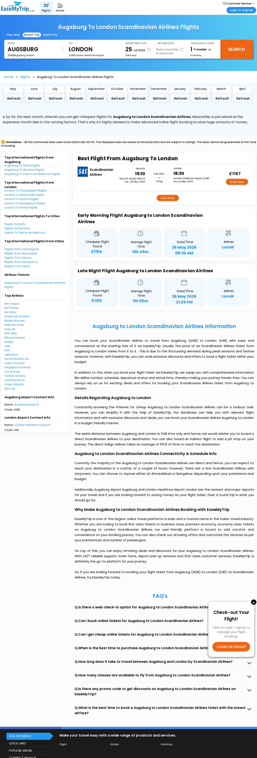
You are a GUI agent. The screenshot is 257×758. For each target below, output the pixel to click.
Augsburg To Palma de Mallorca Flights (32, 174)
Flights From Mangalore (21, 262)
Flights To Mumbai (17, 228)
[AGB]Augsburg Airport (21, 55)
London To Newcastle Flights (24, 195)
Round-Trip (32, 35)
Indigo (9, 342)
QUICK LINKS (17, 743)
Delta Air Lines (14, 325)
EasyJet (10, 329)
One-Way (13, 35)
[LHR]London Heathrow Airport (86, 55)
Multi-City (50, 35)
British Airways (14, 321)
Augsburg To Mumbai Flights (24, 170)
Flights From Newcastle (20, 253)
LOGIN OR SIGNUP (231, 646)
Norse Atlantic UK (16, 359)
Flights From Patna (17, 266)
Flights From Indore (17, 258)
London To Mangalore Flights (24, 203)
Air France (11, 308)
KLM (7, 350)
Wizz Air (10, 389)
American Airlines (17, 316)
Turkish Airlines (15, 376)
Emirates (10, 333)
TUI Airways (12, 372)
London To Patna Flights (21, 207)
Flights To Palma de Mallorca (24, 233)
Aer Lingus (11, 304)
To (70, 43)
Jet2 (7, 346)
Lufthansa (11, 355)
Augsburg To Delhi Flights (22, 165)
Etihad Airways (14, 338)
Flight (63, 744)
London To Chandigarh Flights (25, 190)
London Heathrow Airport (32, 425)
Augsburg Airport (26, 404)
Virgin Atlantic (14, 384)
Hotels (114, 744)
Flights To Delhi (14, 224)
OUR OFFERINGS (20, 736)
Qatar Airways (14, 363)
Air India (10, 312)
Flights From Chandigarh (21, 249)
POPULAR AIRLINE (20, 750)
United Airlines (14, 380)
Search (236, 49)
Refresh (14, 98)
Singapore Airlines (17, 367)
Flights (25, 77)
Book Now (237, 182)
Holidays (167, 744)
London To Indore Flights (21, 199)
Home (8, 77)
